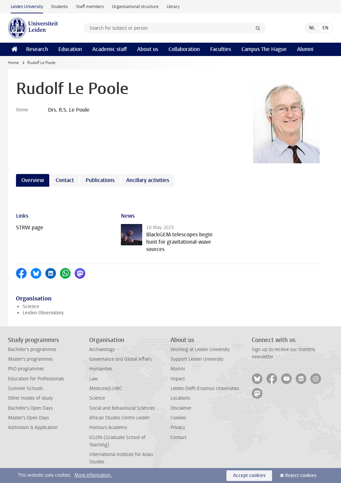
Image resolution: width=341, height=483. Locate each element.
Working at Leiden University (200, 349)
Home (13, 62)
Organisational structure (135, 6)
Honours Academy (108, 427)
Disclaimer (180, 408)
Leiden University (27, 6)
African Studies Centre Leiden (119, 418)
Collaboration (184, 49)
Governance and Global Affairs (120, 359)
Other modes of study (30, 398)
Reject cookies (300, 475)
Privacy (177, 427)
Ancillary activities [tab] (147, 180)
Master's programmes (30, 359)
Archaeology (102, 349)
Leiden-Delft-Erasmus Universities (204, 388)
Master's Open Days (28, 418)
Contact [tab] (65, 180)
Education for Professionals (36, 379)
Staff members (90, 6)
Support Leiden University (196, 359)
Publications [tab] (100, 180)
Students (59, 6)
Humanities (100, 369)
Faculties (220, 49)
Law (93, 379)
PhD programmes (26, 369)
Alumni (305, 49)
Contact (178, 437)
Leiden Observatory (43, 313)
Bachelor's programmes (32, 349)
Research (37, 49)
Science (31, 306)
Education (70, 49)
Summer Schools (25, 388)
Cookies (178, 418)
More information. (93, 475)
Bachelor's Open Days (30, 408)
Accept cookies (249, 475)
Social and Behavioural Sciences (122, 408)
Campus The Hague (264, 49)
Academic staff (109, 49)
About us (147, 49)
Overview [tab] (32, 180)
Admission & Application (33, 427)
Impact (177, 379)
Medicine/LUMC (105, 388)
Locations (180, 398)
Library (173, 6)
